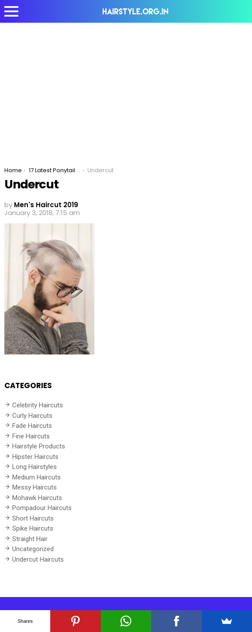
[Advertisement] (126, 88)
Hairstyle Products (38, 446)
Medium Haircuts (36, 477)
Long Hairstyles (34, 467)
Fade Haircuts (32, 426)
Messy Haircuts (34, 487)
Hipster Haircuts (35, 457)
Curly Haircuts (32, 416)
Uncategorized (33, 549)
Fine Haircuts (31, 436)
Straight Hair (30, 539)
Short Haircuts (33, 518)
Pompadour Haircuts (42, 508)
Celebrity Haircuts (37, 405)
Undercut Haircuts (38, 559)
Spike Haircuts (32, 528)
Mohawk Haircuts (37, 498)
